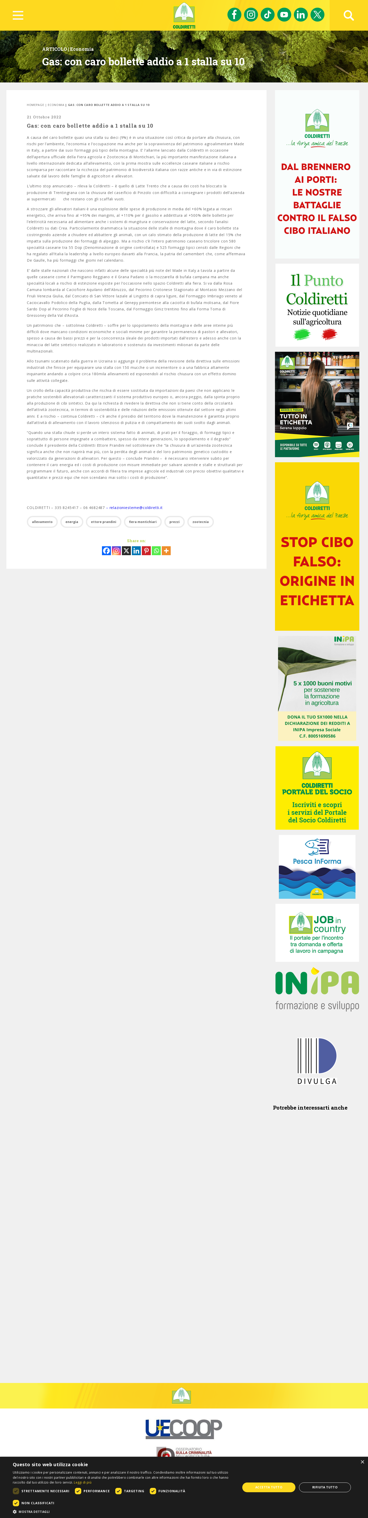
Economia (82, 49)
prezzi (174, 522)
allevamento (42, 522)
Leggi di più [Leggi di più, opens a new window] (82, 1482)
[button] (123, 1511)
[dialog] (184, 1487)
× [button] (362, 1462)
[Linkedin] (136, 550)
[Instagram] (116, 550)
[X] (126, 550)
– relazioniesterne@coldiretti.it (134, 507)
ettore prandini (103, 522)
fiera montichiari (143, 522)
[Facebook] (106, 550)
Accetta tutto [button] (268, 1487)
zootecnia (200, 522)
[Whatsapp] (156, 550)
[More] (166, 550)
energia (71, 522)
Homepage (35, 105)
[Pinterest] (146, 550)
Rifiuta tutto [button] (325, 1487)
